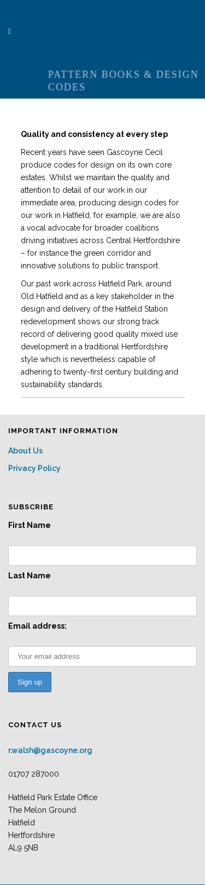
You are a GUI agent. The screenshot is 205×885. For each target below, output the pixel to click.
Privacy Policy (34, 468)
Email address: (37, 626)
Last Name (29, 575)
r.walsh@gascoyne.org (50, 750)
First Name (29, 525)
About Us (25, 450)
